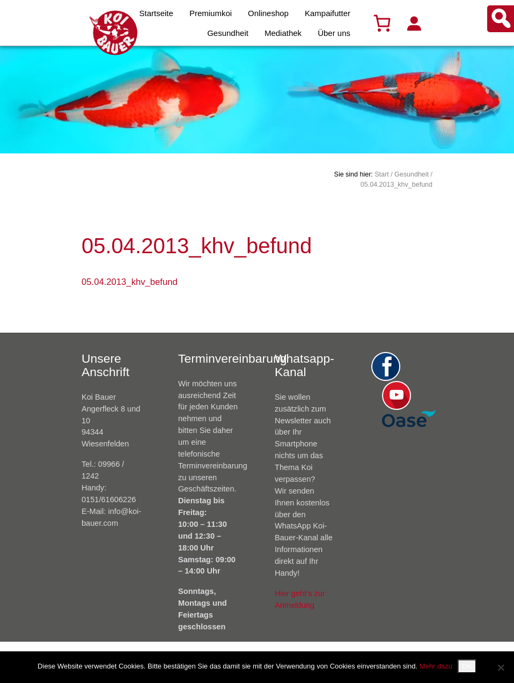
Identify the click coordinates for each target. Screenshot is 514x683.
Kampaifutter (327, 13)
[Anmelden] (413, 23)
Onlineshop (268, 13)
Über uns (334, 33)
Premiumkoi (210, 13)
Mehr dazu (436, 666)
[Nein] (500, 667)
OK (467, 666)
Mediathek (283, 33)
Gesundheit (227, 33)
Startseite (156, 13)
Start (381, 174)
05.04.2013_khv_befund (130, 282)
